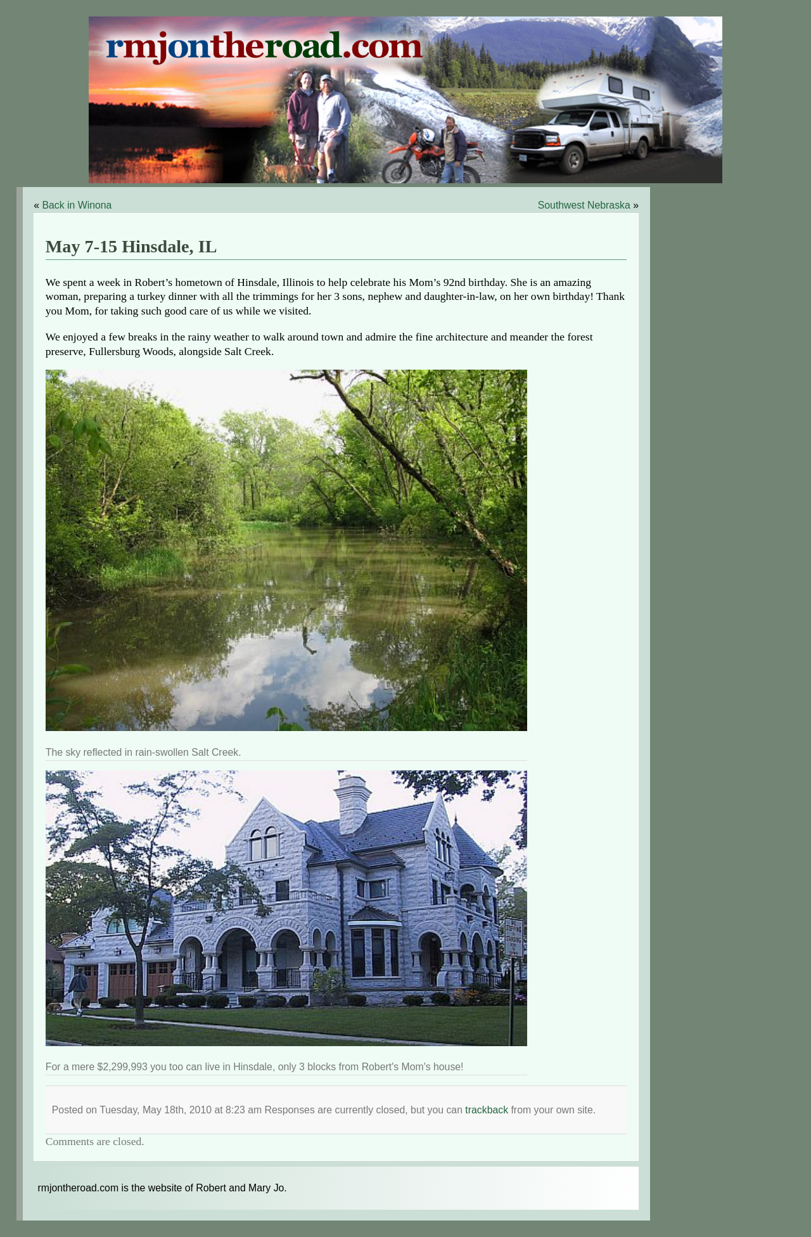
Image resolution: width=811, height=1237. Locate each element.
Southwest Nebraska (584, 205)
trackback (486, 1109)
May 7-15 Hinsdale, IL (131, 246)
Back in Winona (77, 205)
